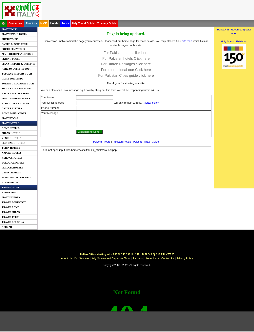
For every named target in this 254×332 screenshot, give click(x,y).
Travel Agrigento (14, 202)
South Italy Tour (13, 49)
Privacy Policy (185, 258)
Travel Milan (11, 212)
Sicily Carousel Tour (16, 88)
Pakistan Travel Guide (146, 144)
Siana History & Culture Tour (18, 64)
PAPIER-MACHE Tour (15, 44)
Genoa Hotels (11, 172)
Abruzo (7, 227)
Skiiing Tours (11, 59)
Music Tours (10, 39)
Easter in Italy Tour (15, 93)
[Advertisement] (131, 11)
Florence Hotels (13, 143)
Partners (138, 258)
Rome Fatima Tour (14, 113)
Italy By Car (10, 118)
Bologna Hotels (13, 162)
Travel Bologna (13, 222)
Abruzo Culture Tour (16, 68)
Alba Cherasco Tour (16, 103)
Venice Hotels (11, 138)
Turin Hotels (11, 148)
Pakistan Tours (101, 144)
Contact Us (167, 258)
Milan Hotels (11, 133)
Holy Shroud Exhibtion (234, 41)
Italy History (11, 197)
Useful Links (152, 258)
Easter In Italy (12, 108)
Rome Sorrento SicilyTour (12, 79)
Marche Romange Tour (17, 54)
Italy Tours (9, 29)
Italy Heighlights (14, 34)
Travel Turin (10, 217)
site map (187, 41)
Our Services (81, 258)
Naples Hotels (12, 152)
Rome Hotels (11, 128)
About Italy (10, 192)
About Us (66, 258)
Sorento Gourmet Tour (18, 83)
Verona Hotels (12, 157)
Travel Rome (10, 207)
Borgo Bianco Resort (16, 177)
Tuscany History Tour (17, 73)
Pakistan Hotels (122, 144)
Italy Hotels (10, 123)
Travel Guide (11, 187)
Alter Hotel (10, 182)
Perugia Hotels (12, 167)
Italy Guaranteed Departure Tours (111, 258)
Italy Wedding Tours (16, 98)
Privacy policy (151, 102)
